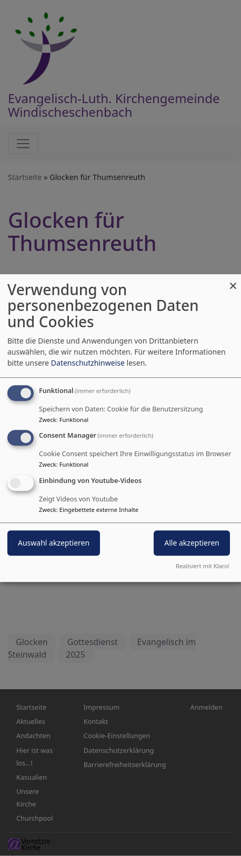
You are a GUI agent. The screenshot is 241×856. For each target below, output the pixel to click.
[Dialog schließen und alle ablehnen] (233, 280)
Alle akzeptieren (191, 543)
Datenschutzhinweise (88, 363)
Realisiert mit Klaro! (202, 566)
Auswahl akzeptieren (53, 543)
